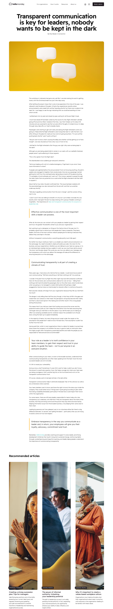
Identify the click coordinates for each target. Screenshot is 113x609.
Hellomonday (40, 435)
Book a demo (98, 4)
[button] (42, 4)
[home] (16, 4)
